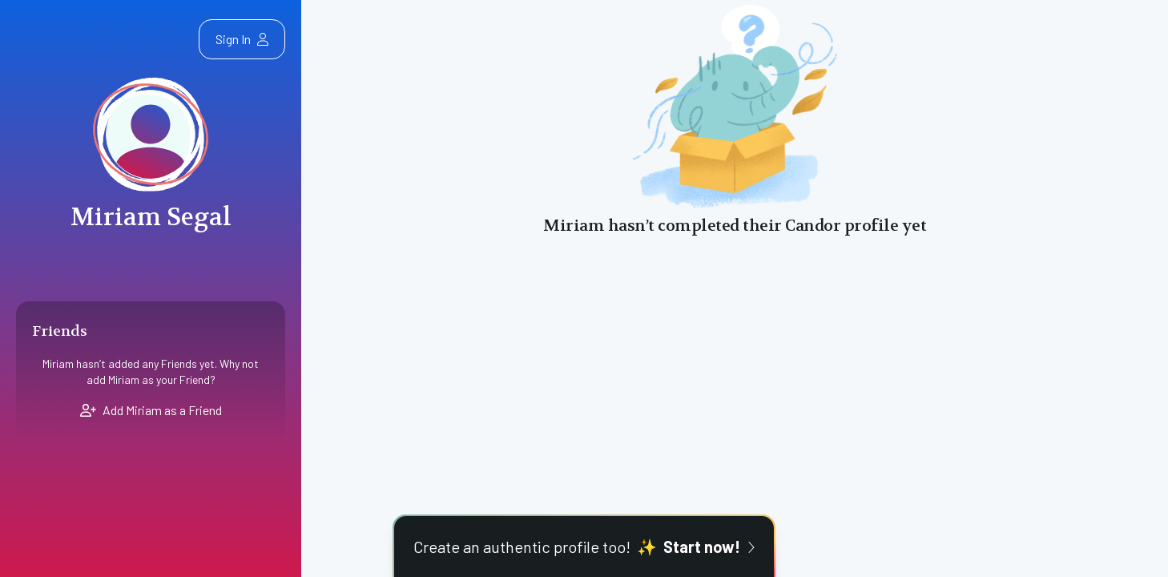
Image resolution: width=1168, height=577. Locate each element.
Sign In (241, 38)
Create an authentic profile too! (584, 546)
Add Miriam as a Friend (151, 410)
